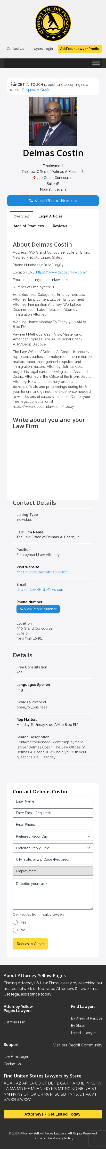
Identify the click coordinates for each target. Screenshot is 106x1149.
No (23, 930)
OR (39, 1094)
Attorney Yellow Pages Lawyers (43, 1133)
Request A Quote (36, 90)
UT (82, 1094)
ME (26, 1088)
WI (13, 1100)
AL (6, 1083)
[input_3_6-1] (53, 847)
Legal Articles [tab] (51, 216)
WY (27, 1100)
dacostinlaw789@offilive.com (40, 589)
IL (82, 1083)
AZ (18, 1083)
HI (68, 1083)
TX (76, 1094)
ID (77, 1083)
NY (19, 1094)
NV (13, 1094)
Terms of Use (42, 1138)
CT (44, 1083)
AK (12, 1083)
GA (62, 1083)
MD (19, 1088)
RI (51, 1094)
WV (19, 1100)
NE (80, 1088)
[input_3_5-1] (53, 836)
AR (24, 1083)
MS (53, 1088)
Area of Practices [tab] (29, 226)
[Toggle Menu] (96, 64)
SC (57, 1094)
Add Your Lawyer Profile (79, 49)
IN (86, 1083)
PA (46, 1094)
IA (73, 1083)
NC (67, 1088)
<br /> (53, 488)
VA (88, 1094)
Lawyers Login (41, 49)
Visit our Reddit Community (77, 1045)
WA (7, 1100)
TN (69, 1094)
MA (12, 1088)
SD (63, 1094)
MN (38, 1088)
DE (50, 1083)
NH (86, 1088)
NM (7, 1094)
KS (92, 1083)
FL (56, 1083)
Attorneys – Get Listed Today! (53, 1114)
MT (60, 1088)
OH (26, 1094)
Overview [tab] (22, 216)
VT (94, 1094)
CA (31, 1083)
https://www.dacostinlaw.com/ (61, 272)
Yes (23, 922)
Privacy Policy (62, 1138)
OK (33, 1094)
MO (46, 1088)
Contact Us (15, 49)
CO (37, 1083)
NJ (93, 1088)
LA (6, 1088)
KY (98, 1083)
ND (73, 1088)
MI (32, 1088)
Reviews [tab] (60, 226)
